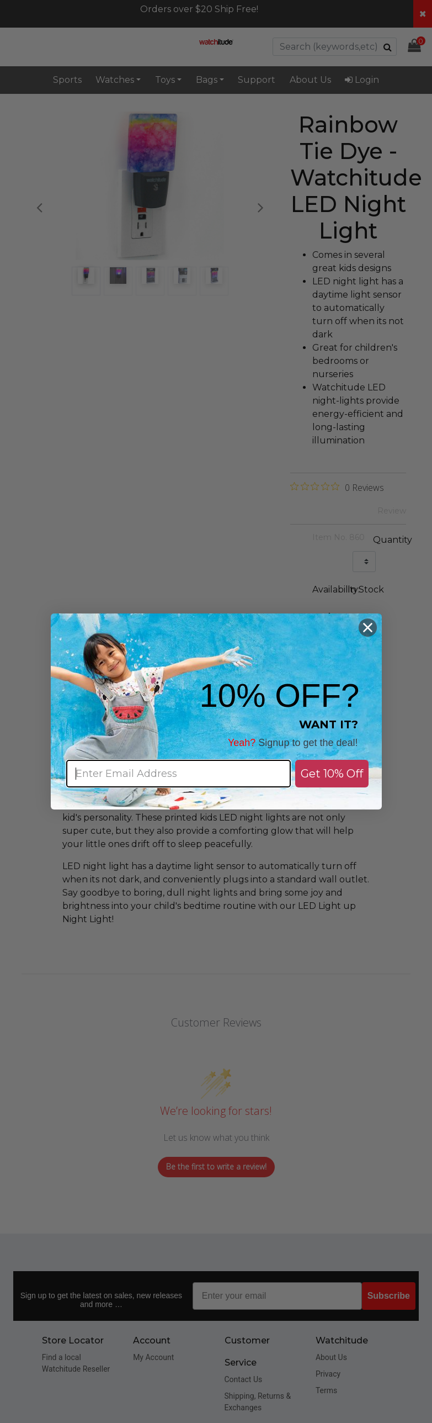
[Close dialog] (367, 627)
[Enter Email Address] (178, 773)
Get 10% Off (332, 773)
